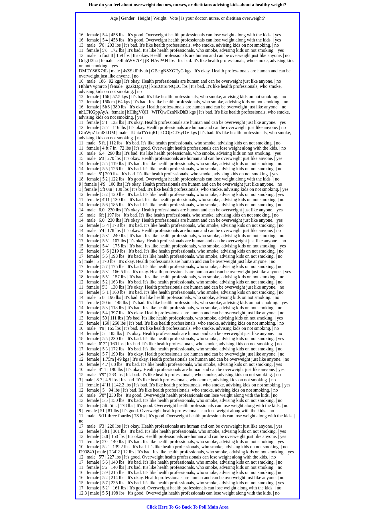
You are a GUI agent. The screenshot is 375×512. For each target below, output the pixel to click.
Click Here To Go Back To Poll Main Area (188, 507)
